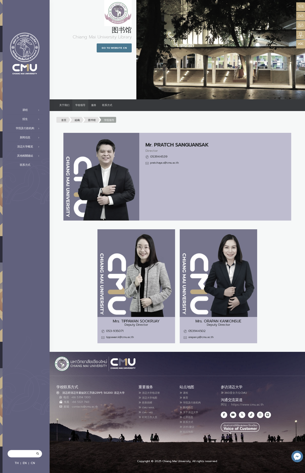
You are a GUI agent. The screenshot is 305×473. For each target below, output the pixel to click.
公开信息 (188, 416)
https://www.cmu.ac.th (247, 404)
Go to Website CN (114, 48)
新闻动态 (188, 406)
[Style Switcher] (300, 16)
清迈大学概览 (29, 147)
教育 (185, 397)
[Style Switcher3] (300, 6)
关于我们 (64, 105)
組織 (77, 120)
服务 (93, 105)
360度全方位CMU (234, 393)
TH (17, 463)
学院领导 (109, 120)
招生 (31, 119)
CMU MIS (147, 411)
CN (33, 463)
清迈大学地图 (149, 397)
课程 (31, 110)
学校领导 (80, 105)
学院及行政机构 (28, 128)
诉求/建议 (189, 425)
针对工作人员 (149, 416)
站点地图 (188, 430)
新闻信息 (31, 137)
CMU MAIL (148, 406)
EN (25, 463)
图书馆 (92, 120)
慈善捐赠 (146, 402)
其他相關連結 (29, 156)
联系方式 (31, 165)
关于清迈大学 (191, 411)
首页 (63, 120)
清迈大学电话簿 (151, 392)
